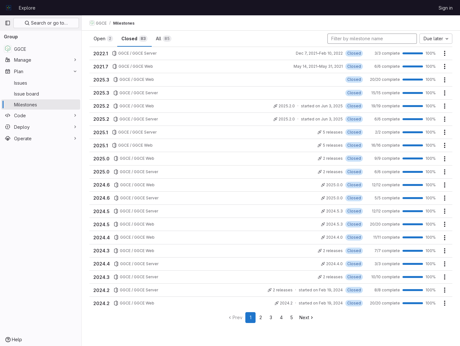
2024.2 (101, 290)
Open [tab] (103, 38)
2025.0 (101, 158)
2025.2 (101, 106)
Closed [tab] (134, 38)
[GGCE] (40, 49)
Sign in (446, 8)
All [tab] (164, 38)
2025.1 (100, 132)
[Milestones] (40, 104)
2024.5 (101, 211)
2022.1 (100, 53)
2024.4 (101, 237)
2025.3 (101, 79)
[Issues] (40, 83)
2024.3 (101, 250)
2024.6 (101, 185)
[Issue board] (40, 93)
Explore (27, 8)
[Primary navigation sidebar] (8, 23)
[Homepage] (9, 8)
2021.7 (100, 66)
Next (306, 317)
